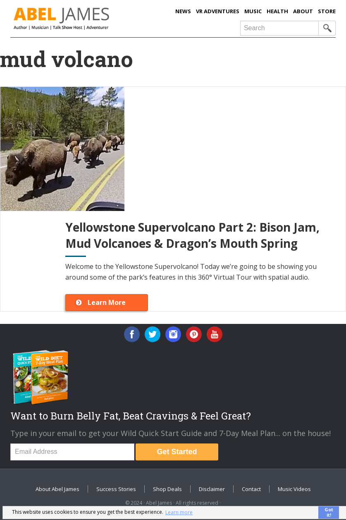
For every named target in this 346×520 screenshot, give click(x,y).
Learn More (107, 302)
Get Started (177, 452)
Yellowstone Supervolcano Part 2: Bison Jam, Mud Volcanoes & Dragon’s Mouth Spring (192, 235)
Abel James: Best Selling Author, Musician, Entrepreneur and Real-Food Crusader (80, 18)
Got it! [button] (329, 512)
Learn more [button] (179, 512)
